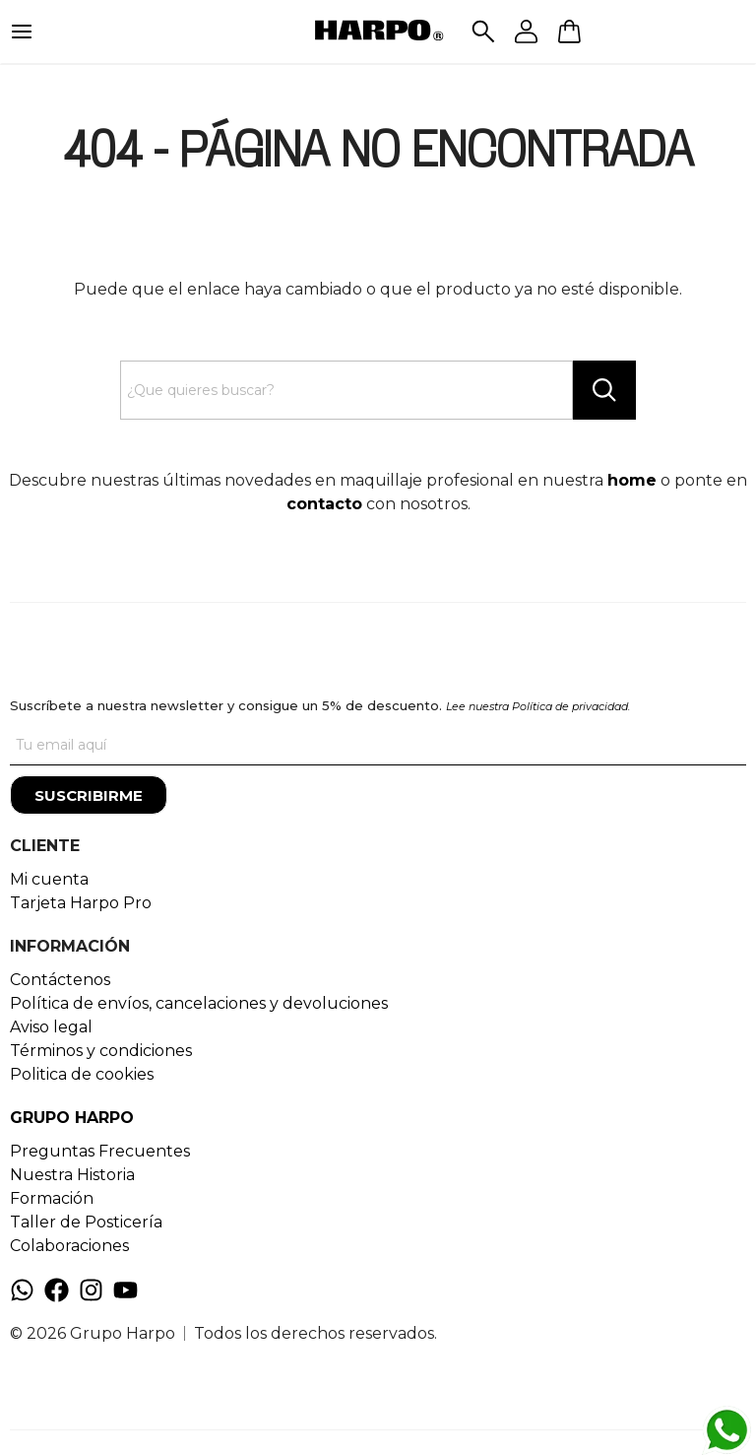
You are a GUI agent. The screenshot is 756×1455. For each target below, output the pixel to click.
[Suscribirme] (88, 795)
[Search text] (347, 390)
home (632, 480)
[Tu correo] (378, 745)
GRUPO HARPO (72, 1117)
